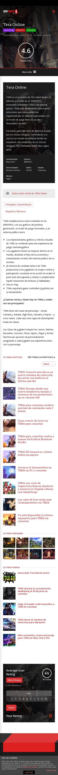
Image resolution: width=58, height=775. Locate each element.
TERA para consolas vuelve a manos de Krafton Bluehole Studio (36, 439)
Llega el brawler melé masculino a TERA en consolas (36, 605)
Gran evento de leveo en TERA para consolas (33, 422)
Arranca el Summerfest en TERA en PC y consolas (35, 469)
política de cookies (30, 767)
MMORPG (20, 30)
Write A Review (14, 680)
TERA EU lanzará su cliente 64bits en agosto (35, 453)
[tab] (18, 204)
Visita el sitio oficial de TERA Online (29, 193)
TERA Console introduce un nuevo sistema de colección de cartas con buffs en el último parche (35, 376)
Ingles (47, 35)
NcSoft (29, 170)
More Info (27, 72)
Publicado (31, 30)
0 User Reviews (12, 685)
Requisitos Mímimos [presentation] (15, 211)
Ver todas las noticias (40, 357)
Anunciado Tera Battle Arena (33, 572)
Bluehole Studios (13, 170)
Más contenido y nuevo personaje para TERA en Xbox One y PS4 (36, 636)
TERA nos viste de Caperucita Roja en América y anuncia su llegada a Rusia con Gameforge (35, 487)
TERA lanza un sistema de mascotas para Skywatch (32, 621)
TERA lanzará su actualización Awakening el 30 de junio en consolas (34, 591)
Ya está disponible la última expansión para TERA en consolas (35, 518)
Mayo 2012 (26, 35)
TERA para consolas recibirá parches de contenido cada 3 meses (36, 408)
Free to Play (9, 30)
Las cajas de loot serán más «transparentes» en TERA (35, 501)
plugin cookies (51, 770)
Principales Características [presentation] (18, 204)
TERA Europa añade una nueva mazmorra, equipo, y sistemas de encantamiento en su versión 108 (35, 393)
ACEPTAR (29, 772)
